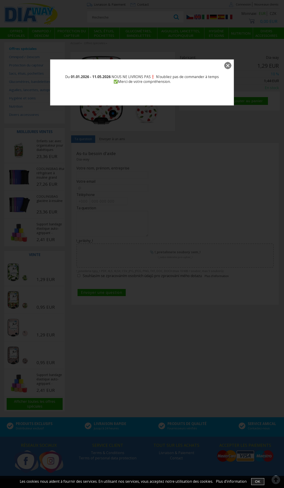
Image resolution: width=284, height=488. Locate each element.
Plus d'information (231, 481)
